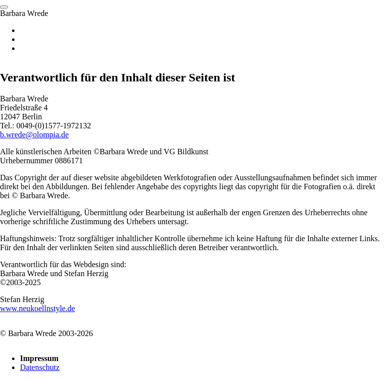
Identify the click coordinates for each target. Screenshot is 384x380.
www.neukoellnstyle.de (37, 308)
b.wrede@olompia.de (34, 134)
